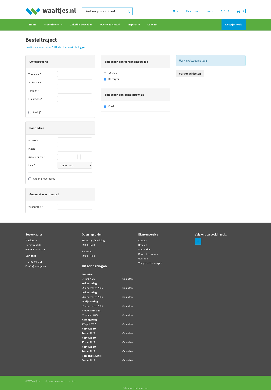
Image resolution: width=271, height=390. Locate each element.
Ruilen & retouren (148, 254)
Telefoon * (33, 90)
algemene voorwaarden (55, 381)
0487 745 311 (35, 261)
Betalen (142, 245)
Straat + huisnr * (36, 157)
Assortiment (51, 24)
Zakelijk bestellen (81, 24)
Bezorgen (114, 79)
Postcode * (34, 140)
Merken (176, 11)
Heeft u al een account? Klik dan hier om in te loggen (55, 47)
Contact (152, 24)
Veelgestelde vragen (150, 263)
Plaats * (32, 148)
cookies (72, 381)
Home (32, 24)
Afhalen (112, 73)
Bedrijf (34, 112)
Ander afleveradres (41, 178)
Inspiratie (134, 24)
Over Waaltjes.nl (110, 24)
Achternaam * (35, 82)
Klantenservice (193, 11)
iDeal (111, 106)
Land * (31, 165)
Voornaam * (34, 74)
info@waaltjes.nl (37, 266)
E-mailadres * (35, 99)
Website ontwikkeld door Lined (135, 388)
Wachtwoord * (35, 206)
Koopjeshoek (233, 24)
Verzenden (144, 249)
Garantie (143, 258)
